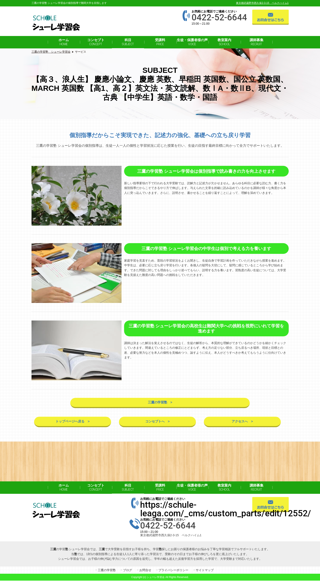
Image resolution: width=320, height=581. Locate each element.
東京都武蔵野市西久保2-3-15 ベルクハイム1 (262, 2)
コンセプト (95, 42)
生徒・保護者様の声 (192, 42)
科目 (128, 42)
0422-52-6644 (219, 17)
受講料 (160, 42)
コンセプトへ (154, 422)
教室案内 (224, 42)
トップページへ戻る (69, 422)
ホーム (64, 42)
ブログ (127, 570)
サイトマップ (205, 570)
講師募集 (256, 42)
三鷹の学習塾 (157, 403)
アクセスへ (239, 422)
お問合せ (145, 570)
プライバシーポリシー (173, 570)
